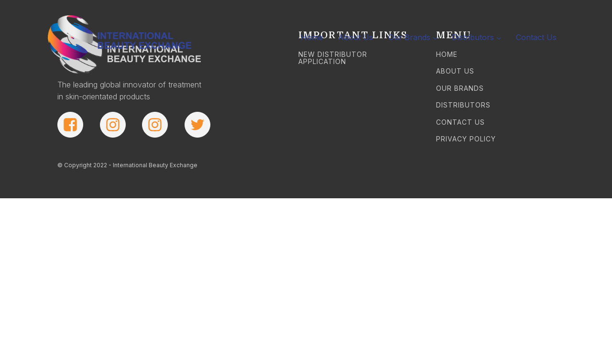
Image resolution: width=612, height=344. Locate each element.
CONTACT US (460, 122)
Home (312, 37)
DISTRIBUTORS (463, 104)
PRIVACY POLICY (466, 138)
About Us (355, 37)
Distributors (473, 37)
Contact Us (536, 37)
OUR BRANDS (460, 88)
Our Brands (409, 37)
